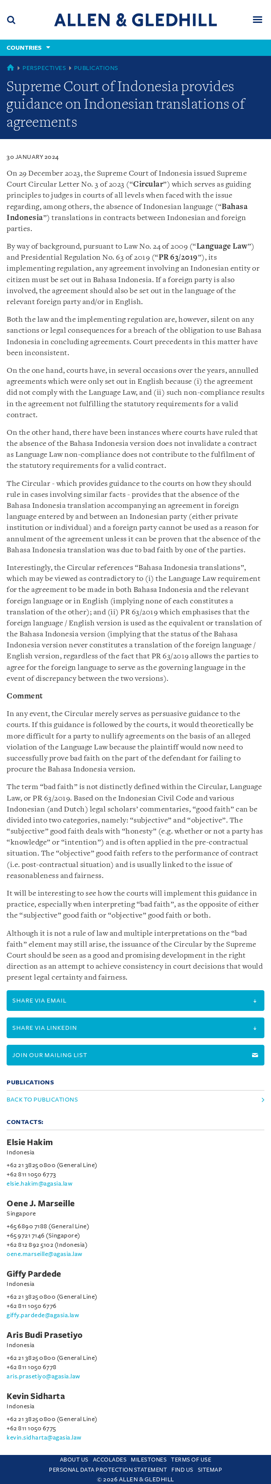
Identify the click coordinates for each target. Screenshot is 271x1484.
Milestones (149, 1460)
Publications (96, 68)
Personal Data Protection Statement (108, 1470)
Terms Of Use (191, 1460)
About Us (74, 1460)
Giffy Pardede (34, 1274)
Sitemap (210, 1470)
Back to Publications (42, 1099)
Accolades (110, 1460)
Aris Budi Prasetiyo (45, 1335)
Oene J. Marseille (41, 1203)
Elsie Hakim (30, 1142)
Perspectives (44, 68)
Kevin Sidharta (36, 1396)
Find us (182, 1470)
